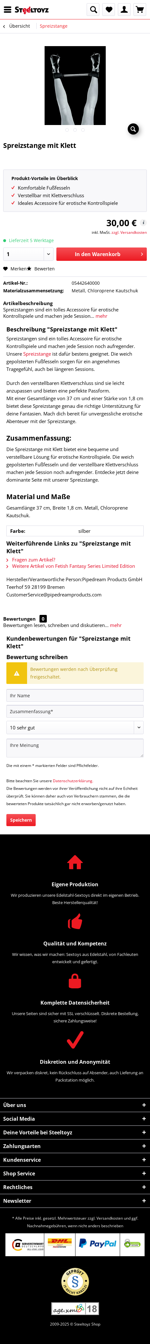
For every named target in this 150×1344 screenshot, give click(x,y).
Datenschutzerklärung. (73, 780)
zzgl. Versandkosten (129, 232)
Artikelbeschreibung (28, 303)
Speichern (21, 820)
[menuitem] (9, 9)
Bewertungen (19, 619)
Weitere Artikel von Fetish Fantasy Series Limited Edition (70, 566)
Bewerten (41, 269)
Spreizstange (37, 354)
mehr (100, 316)
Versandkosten (109, 1218)
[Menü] (9, 9)
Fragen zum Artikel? (30, 559)
